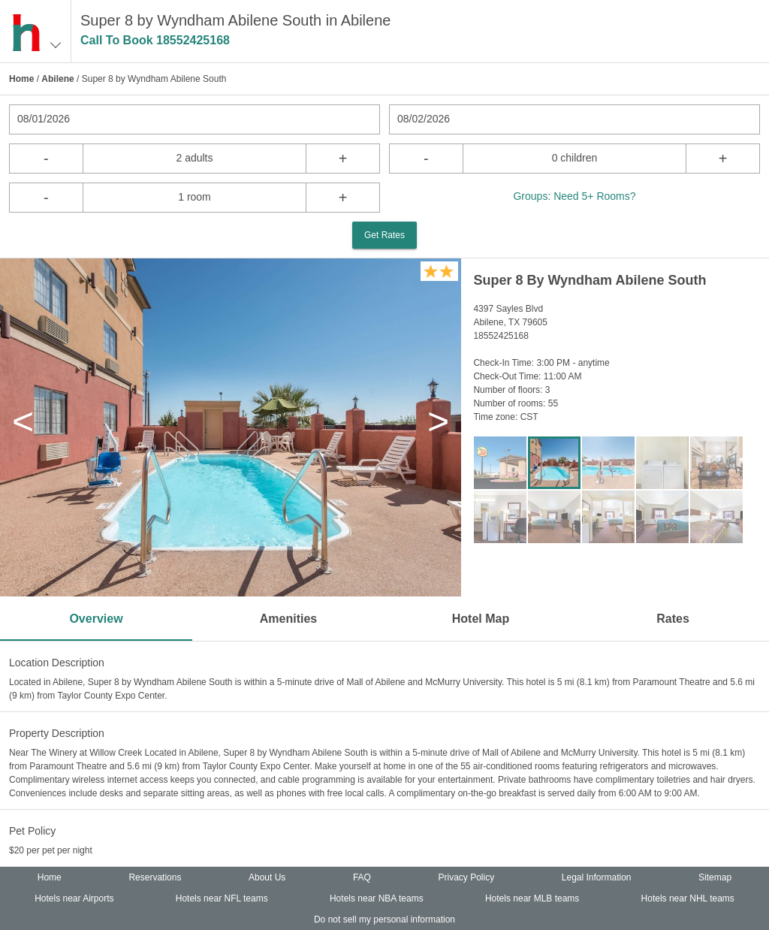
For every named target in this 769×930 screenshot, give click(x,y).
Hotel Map (480, 618)
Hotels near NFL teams (222, 898)
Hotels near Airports (74, 898)
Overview (95, 618)
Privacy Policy (467, 877)
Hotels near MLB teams (532, 898)
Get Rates (384, 235)
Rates (672, 618)
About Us (267, 877)
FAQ (362, 877)
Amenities (288, 618)
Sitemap (714, 877)
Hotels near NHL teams (687, 898)
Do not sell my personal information (384, 919)
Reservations (154, 877)
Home (21, 79)
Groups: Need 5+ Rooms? (574, 196)
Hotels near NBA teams (377, 898)
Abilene (57, 79)
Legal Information (597, 877)
